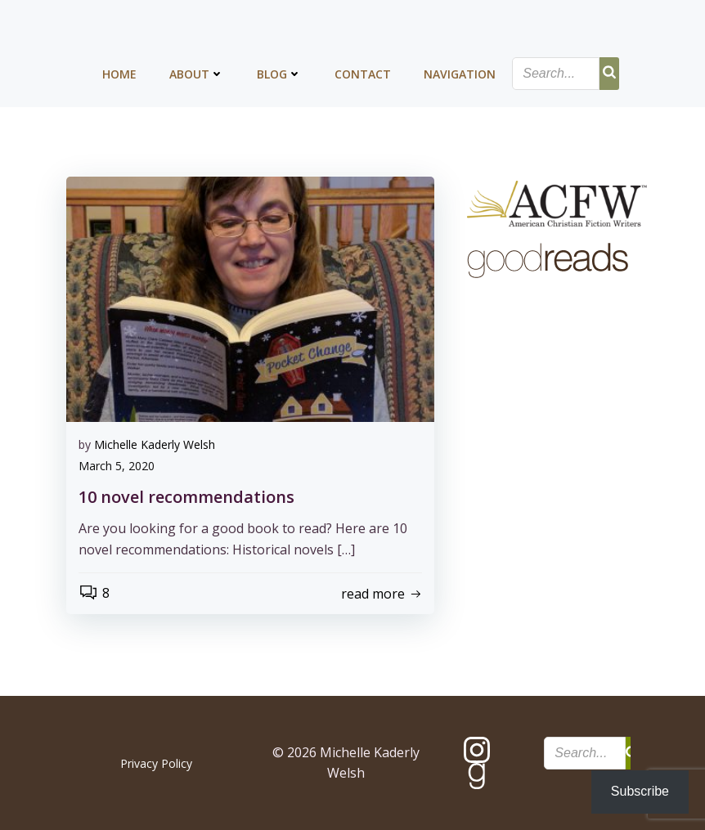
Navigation (460, 74)
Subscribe (640, 791)
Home (119, 74)
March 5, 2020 (117, 465)
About (196, 74)
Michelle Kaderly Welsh (154, 444)
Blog (279, 74)
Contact (363, 74)
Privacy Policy (156, 763)
